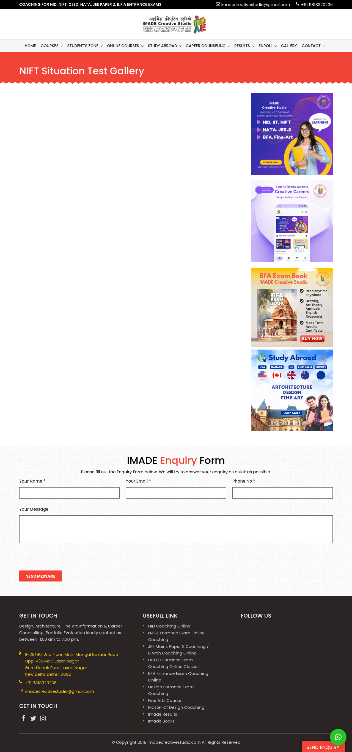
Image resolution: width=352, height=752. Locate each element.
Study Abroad (165, 45)
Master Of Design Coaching (176, 707)
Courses (52, 45)
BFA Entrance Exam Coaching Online (178, 676)
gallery (289, 45)
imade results (162, 714)
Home (30, 45)
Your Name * (69, 488)
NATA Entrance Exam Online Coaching (176, 636)
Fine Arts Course (164, 700)
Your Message (176, 524)
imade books (161, 721)
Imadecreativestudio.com (173, 742)
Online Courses (125, 45)
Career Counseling (208, 45)
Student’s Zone (85, 45)
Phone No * (282, 488)
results (244, 45)
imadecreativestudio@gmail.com (255, 4)
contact (314, 45)
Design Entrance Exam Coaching (171, 690)
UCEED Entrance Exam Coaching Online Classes (173, 663)
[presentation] (61, 559)
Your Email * (176, 488)
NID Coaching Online (169, 626)
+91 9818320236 (317, 4)
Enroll (268, 45)
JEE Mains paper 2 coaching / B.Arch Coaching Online (178, 649)
